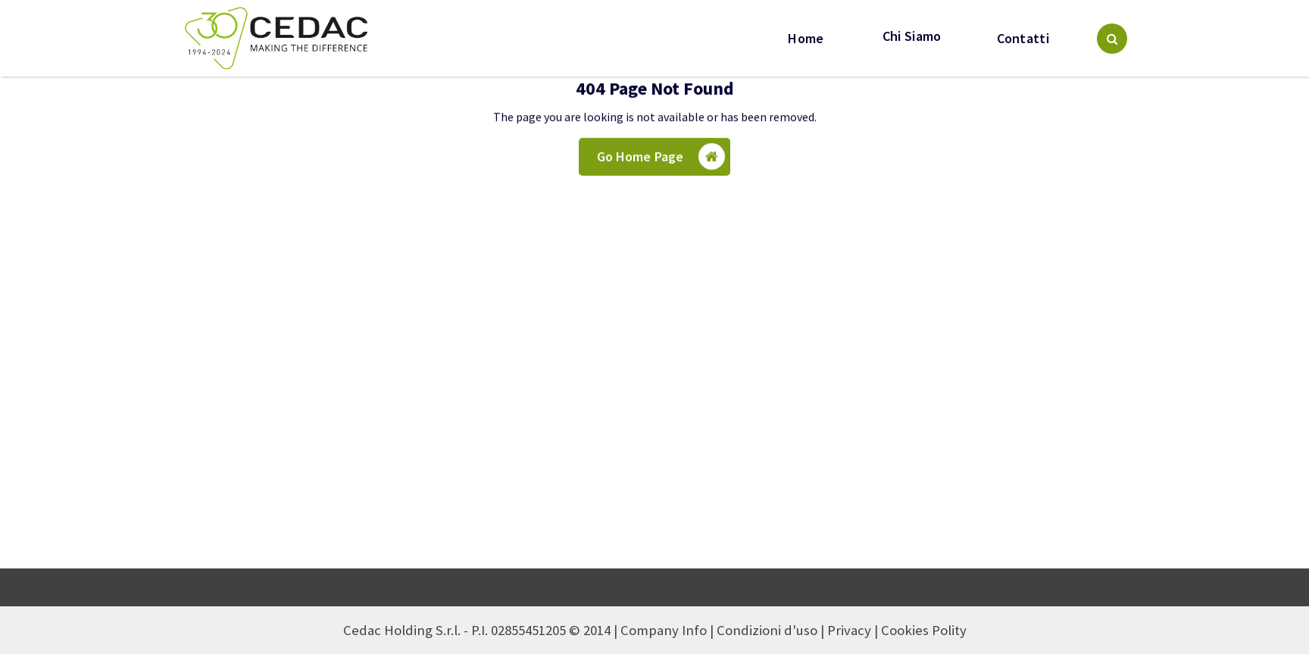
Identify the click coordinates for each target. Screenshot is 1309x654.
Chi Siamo (910, 36)
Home (805, 38)
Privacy (849, 630)
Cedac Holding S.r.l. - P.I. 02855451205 (454, 630)
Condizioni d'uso (767, 630)
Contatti (1023, 38)
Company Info (663, 630)
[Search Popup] (1112, 38)
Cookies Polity (924, 630)
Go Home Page (661, 159)
